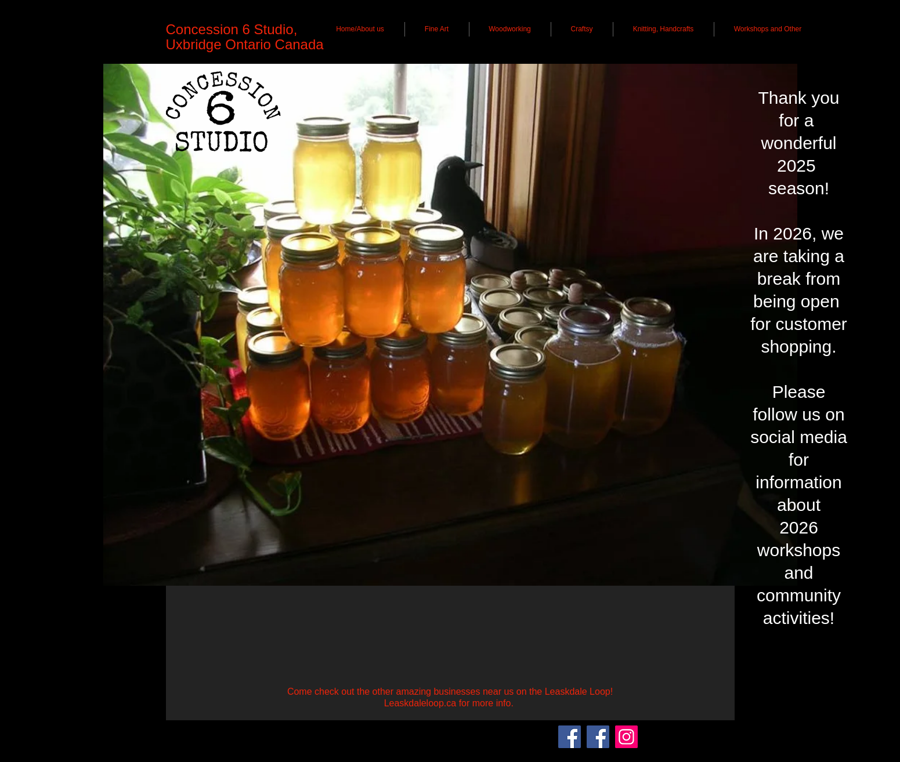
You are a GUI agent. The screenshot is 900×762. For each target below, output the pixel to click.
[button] (360, 29)
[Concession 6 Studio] (569, 736)
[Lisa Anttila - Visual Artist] (598, 736)
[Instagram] (626, 736)
